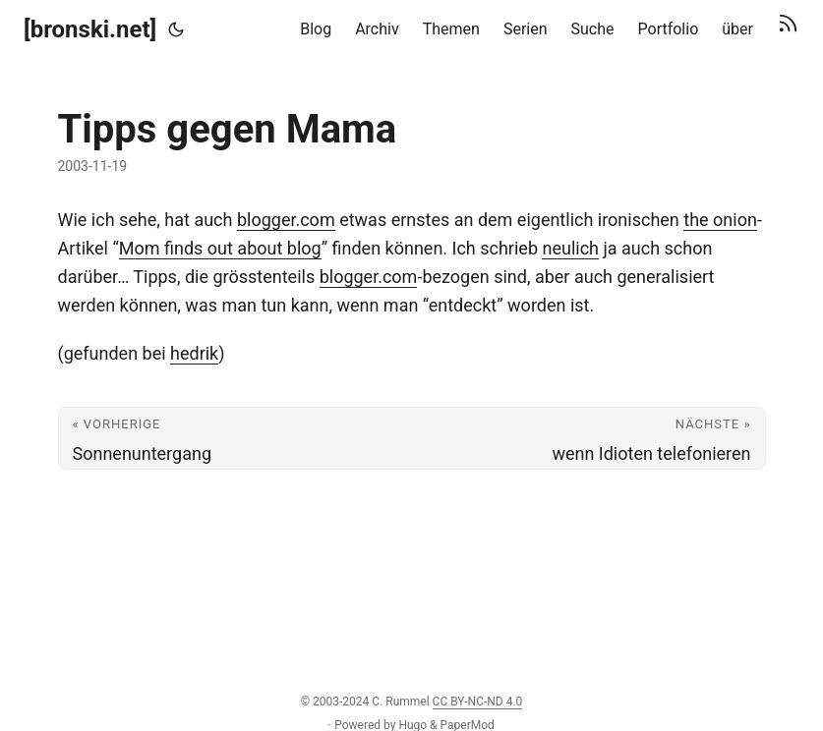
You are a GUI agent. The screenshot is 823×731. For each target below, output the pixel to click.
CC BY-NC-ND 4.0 (478, 701)
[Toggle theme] (176, 29)
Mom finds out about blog (220, 248)
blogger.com (286, 219)
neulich (570, 248)
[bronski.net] (90, 29)
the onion (720, 219)
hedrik (194, 353)
